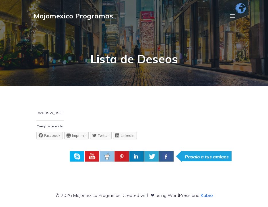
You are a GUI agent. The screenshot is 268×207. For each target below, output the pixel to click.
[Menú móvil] (232, 16)
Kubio (207, 195)
